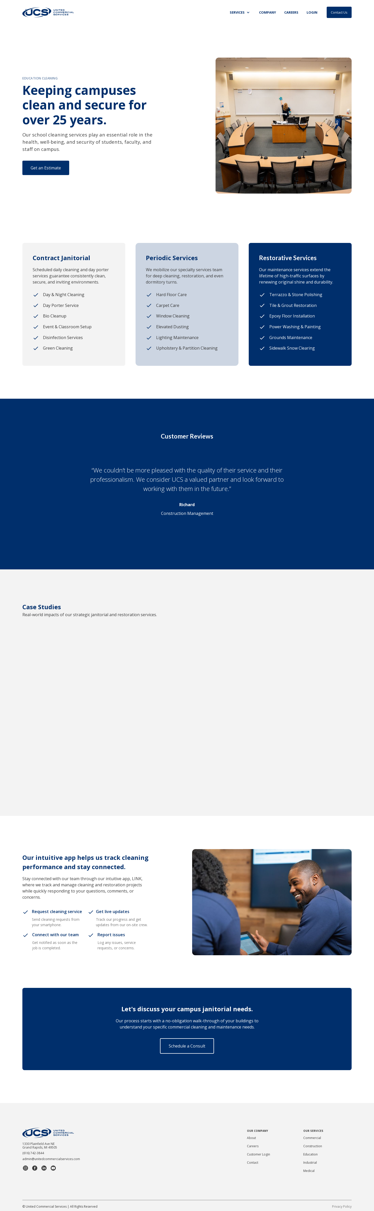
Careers (253, 1146)
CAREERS (291, 12)
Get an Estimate (46, 168)
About (251, 1138)
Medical (309, 1171)
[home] (48, 12)
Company (267, 12)
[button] (240, 12)
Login (312, 12)
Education (310, 1154)
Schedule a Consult (187, 1046)
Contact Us (339, 12)
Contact (252, 1162)
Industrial (310, 1162)
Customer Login (258, 1154)
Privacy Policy (342, 1206)
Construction (312, 1146)
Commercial (312, 1138)
